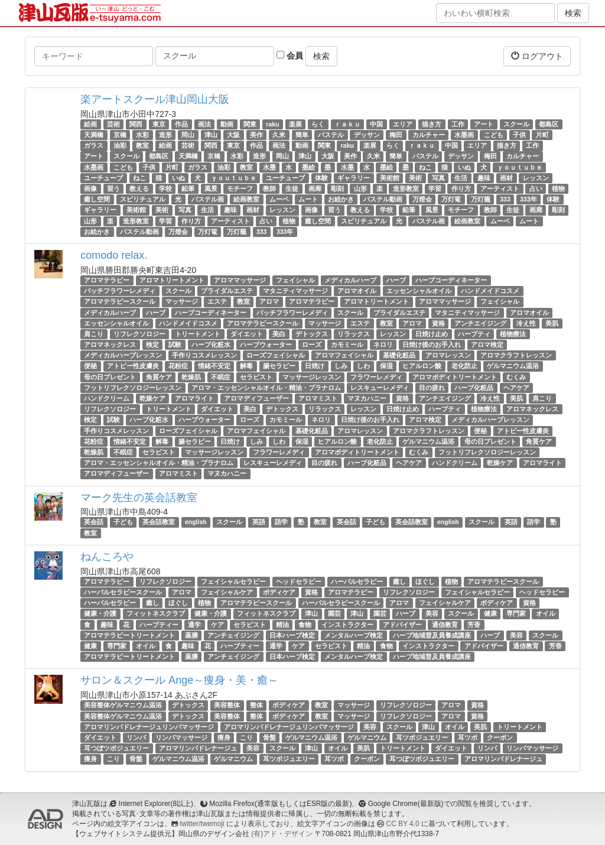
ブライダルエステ (227, 290)
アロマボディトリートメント (454, 377)
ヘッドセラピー (298, 581)
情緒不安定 (214, 366)
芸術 (113, 124)
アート (483, 124)
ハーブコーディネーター (451, 280)
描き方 (431, 124)
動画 (226, 124)
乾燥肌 (191, 377)
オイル (545, 614)
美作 (256, 134)
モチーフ (240, 188)
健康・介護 (100, 614)
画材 (506, 177)
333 (505, 199)
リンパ (136, 737)
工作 (457, 124)
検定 (152, 344)
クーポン (500, 737)
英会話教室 (158, 522)
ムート (308, 199)
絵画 (90, 124)
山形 (360, 188)
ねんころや (107, 557)
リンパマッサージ (181, 737)
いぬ (464, 167)
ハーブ (396, 280)
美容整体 (227, 704)
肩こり (93, 333)
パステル (331, 134)
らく (317, 124)
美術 (415, 177)
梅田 (395, 134)
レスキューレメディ (379, 387)
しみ (340, 366)
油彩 (119, 145)
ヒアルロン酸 (421, 366)
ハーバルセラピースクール (123, 592)
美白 (278, 333)
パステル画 (207, 199)
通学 (194, 624)
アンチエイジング (480, 323)
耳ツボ (467, 737)
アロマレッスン (448, 355)
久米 (278, 134)
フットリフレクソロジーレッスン (132, 387)
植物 (558, 188)
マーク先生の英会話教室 (138, 497)
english (196, 522)
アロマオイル (356, 290)
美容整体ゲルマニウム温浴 (123, 704)
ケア (217, 624)
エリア (402, 124)
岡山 (187, 134)
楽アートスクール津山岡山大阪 (154, 99)
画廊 (314, 188)
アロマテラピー (106, 280)
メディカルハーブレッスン (123, 355)
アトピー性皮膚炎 (133, 366)
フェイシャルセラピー (233, 581)
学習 (434, 188)
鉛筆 (187, 188)
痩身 (223, 737)
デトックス (311, 333)
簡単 (301, 134)
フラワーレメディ (376, 377)
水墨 (269, 167)
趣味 (483, 177)
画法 (204, 124)
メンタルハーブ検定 (353, 635)
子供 (519, 134)
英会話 (93, 522)
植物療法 (513, 333)
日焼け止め (431, 333)
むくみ (516, 377)
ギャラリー (353, 177)
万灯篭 (451, 199)
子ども (123, 522)
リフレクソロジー (139, 333)
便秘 (90, 366)
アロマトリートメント (171, 280)
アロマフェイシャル (344, 355)
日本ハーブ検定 (292, 635)
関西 (135, 124)
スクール (516, 124)
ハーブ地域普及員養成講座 (432, 635)
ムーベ (279, 199)
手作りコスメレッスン (204, 355)
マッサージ (181, 301)
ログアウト (537, 56)
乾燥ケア (152, 398)
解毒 (246, 366)
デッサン (367, 134)
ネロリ (383, 344)
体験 (321, 177)
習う (113, 188)
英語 (258, 522)
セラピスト (256, 377)
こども (493, 134)
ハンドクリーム (106, 398)
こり (246, 737)
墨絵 (308, 167)
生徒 (291, 188)
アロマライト (194, 398)
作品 (181, 124)
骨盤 (269, 737)
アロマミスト (317, 398)
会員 (290, 55)
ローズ (311, 344)
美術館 (389, 177)
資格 (438, 323)
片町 (542, 134)
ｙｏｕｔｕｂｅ (519, 167)
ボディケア (279, 592)
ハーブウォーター (266, 344)
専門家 (516, 614)
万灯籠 (480, 199)
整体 (256, 704)
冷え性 (526, 323)
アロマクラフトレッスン (516, 355)
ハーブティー (158, 624)
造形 (165, 134)
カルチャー (428, 134)
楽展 (295, 124)
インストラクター (347, 624)
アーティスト (499, 188)
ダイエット (246, 333)
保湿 (386, 366)
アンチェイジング (233, 635)
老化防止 (464, 366)
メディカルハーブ (350, 280)
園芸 (334, 614)
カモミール (347, 344)
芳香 (473, 624)
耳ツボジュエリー (422, 737)
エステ (217, 301)
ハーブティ (474, 333)
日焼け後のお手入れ (431, 344)
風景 (210, 188)
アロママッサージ (240, 280)
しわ (363, 366)
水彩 (142, 134)
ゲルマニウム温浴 (513, 366)
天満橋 (93, 134)
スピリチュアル (142, 199)
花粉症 (178, 366)
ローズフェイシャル (275, 355)
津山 (210, 134)
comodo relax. (113, 255)
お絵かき (341, 199)
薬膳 (191, 635)
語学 (281, 522)
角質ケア (159, 377)
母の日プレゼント (110, 377)
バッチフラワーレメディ (119, 290)
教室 (142, 145)
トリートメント (197, 333)
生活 (460, 177)
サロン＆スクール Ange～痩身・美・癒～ (179, 680)
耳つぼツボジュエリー (116, 748)
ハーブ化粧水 (210, 344)
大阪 (233, 134)
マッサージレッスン (311, 377)
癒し (399, 581)
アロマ (269, 301)
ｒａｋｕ (347, 124)
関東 (249, 124)
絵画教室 (246, 199)
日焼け (314, 366)
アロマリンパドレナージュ (198, 748)
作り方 (461, 188)
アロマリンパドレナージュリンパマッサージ (149, 726)
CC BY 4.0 (402, 824)
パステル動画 (382, 199)
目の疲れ (432, 387)
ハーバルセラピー (357, 581)
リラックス (353, 333)
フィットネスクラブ (155, 614)
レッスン (536, 177)
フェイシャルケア (227, 592)
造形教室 (406, 188)
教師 (269, 188)
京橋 (119, 134)
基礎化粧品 (399, 355)
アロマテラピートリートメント (129, 635)
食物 (304, 624)
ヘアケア (516, 387)
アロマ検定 (487, 344)
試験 (174, 344)
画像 (90, 188)
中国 (376, 124)
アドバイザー (402, 624)
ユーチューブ (103, 177)
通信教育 (445, 624)
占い (535, 188)
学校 (165, 188)
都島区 (548, 124)
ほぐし (425, 581)
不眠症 (220, 377)
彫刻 (337, 188)
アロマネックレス (110, 344)
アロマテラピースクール (119, 301)
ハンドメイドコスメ (490, 290)
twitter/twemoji (202, 824)
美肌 (551, 323)
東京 (158, 124)
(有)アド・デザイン (282, 834)
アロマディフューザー (256, 398)
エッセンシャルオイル (418, 290)
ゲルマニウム (366, 737)
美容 (431, 614)
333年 (528, 199)
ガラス (93, 145)
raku (272, 124)
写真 (438, 177)
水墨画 (464, 134)
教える (139, 188)
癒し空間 (97, 199)
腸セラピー (279, 366)
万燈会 (422, 199)
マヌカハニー (366, 398)
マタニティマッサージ (295, 290)
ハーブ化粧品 (473, 387)
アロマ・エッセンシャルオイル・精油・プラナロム (266, 387)
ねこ (425, 167)
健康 (490, 614)
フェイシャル (295, 280)
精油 (282, 624)
